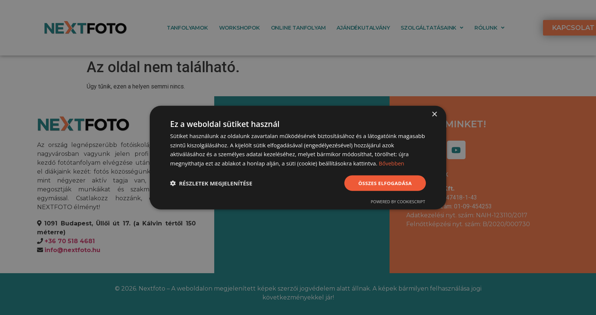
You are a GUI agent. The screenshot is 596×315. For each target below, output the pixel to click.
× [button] (434, 114)
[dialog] (298, 157)
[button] (211, 183)
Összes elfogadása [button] (383, 182)
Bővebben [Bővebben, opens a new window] (392, 163)
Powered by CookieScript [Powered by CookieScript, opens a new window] (398, 202)
